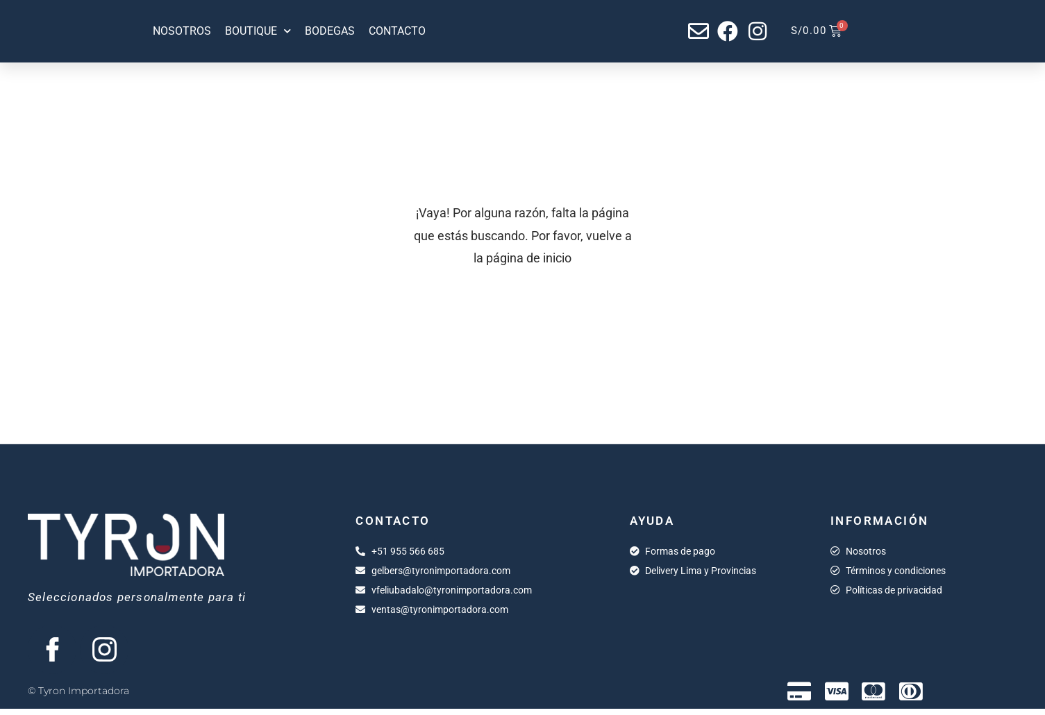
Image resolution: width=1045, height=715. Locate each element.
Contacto (397, 30)
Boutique (258, 31)
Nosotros (182, 30)
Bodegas (330, 30)
